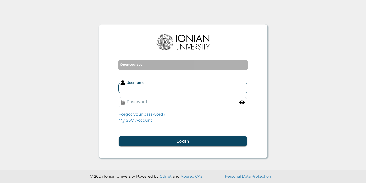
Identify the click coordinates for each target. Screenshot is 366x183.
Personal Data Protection (248, 176)
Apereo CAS (192, 176)
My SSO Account (135, 120)
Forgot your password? (142, 114)
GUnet (166, 176)
